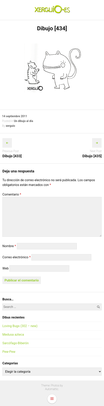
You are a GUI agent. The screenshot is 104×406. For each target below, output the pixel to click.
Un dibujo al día (23, 121)
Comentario (11, 194)
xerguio (10, 125)
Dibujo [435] (92, 156)
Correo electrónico (16, 257)
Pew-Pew (8, 352)
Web (5, 268)
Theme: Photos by (52, 385)
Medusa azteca (13, 334)
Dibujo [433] (12, 156)
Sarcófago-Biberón (15, 343)
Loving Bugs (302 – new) (20, 326)
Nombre (9, 246)
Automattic (51, 389)
